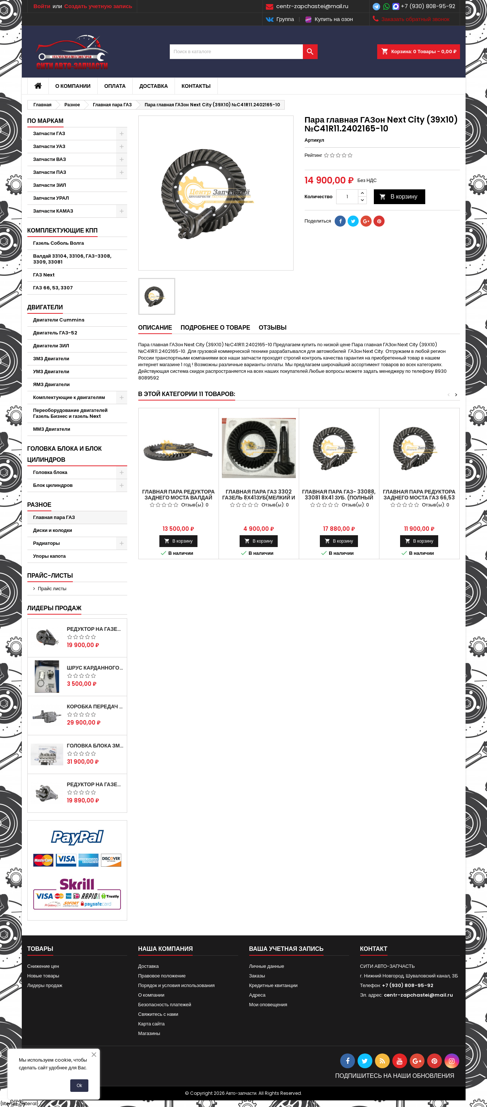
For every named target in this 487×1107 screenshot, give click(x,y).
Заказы (257, 975)
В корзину (398, 196)
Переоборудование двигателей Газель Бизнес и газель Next (70, 413)
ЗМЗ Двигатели (51, 358)
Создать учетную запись (98, 6)
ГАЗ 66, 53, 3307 (53, 287)
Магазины (149, 1033)
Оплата (115, 86)
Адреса (257, 994)
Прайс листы (52, 588)
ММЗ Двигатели (52, 429)
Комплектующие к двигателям (69, 397)
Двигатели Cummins (59, 319)
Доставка (153, 86)
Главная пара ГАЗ (54, 517)
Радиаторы (46, 543)
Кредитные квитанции (273, 985)
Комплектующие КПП (62, 230)
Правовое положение (162, 975)
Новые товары (43, 975)
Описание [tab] (155, 327)
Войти (42, 6)
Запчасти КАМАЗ (53, 210)
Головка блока (50, 472)
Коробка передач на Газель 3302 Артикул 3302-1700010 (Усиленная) (95, 706)
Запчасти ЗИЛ (49, 185)
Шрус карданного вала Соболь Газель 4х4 (95, 668)
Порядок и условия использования (176, 985)
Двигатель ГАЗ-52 (55, 332)
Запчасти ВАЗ (49, 159)
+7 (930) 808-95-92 (428, 6)
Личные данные (266, 966)
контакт (374, 949)
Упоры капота (49, 556)
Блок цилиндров (53, 485)
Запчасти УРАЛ (51, 198)
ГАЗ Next (44, 274)
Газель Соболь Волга (58, 243)
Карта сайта (151, 1023)
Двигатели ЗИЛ (51, 345)
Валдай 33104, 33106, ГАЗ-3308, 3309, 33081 (72, 258)
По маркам (45, 121)
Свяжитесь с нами (158, 1014)
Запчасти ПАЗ (49, 172)
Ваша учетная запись (286, 949)
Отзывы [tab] (273, 327)
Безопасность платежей (165, 1004)
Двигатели (45, 307)
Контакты (196, 86)
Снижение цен (43, 966)
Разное (39, 505)
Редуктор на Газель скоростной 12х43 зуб (95, 629)
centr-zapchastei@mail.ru (418, 994)
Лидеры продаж (54, 608)
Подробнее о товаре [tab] (215, 327)
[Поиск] (244, 51)
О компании (73, 86)
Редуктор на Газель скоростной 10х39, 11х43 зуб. (95, 784)
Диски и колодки (52, 530)
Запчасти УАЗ (49, 146)
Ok (79, 1085)
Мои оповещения (268, 1004)
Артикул (314, 140)
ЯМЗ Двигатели (51, 384)
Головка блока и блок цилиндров (64, 454)
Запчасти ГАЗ (49, 133)
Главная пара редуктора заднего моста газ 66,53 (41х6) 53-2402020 (419, 497)
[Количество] (347, 196)
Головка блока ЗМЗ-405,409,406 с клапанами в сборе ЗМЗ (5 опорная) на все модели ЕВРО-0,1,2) (95, 746)
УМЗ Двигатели (51, 371)
